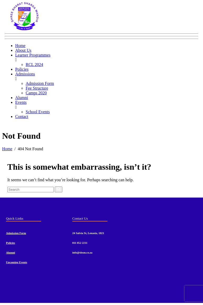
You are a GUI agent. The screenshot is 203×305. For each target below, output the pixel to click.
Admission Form (40, 83)
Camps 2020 (36, 93)
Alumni (21, 97)
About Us (23, 50)
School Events (38, 112)
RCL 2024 (34, 64)
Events (21, 102)
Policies (22, 69)
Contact (21, 116)
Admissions (25, 74)
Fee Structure (37, 88)
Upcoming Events (16, 262)
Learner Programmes (33, 55)
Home (20, 45)
